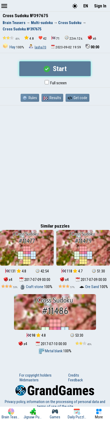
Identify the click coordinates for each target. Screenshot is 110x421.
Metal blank (51, 351)
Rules (30, 97)
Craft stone (32, 286)
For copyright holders (35, 375)
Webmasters (29, 380)
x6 (92, 37)
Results (52, 97)
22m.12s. (74, 37)
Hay (9, 47)
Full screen (56, 83)
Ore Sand (89, 286)
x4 (8, 279)
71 (56, 38)
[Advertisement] (55, 163)
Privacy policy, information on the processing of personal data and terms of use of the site (55, 404)
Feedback (75, 380)
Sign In (100, 5)
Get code (77, 97)
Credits (73, 375)
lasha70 (40, 47)
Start (55, 68)
